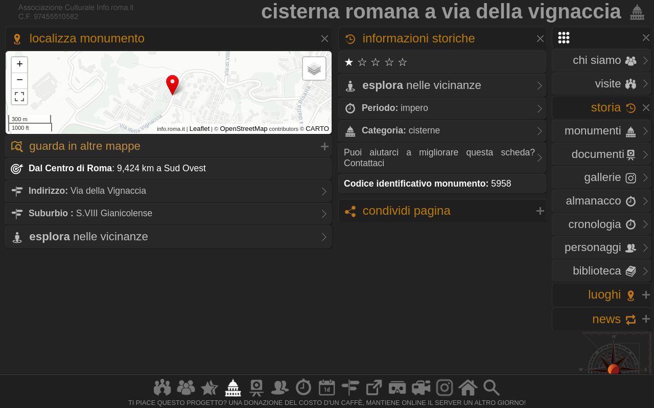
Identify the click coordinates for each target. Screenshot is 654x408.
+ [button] (19, 65)
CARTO (317, 128)
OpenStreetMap (243, 128)
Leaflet (200, 128)
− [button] (19, 80)
